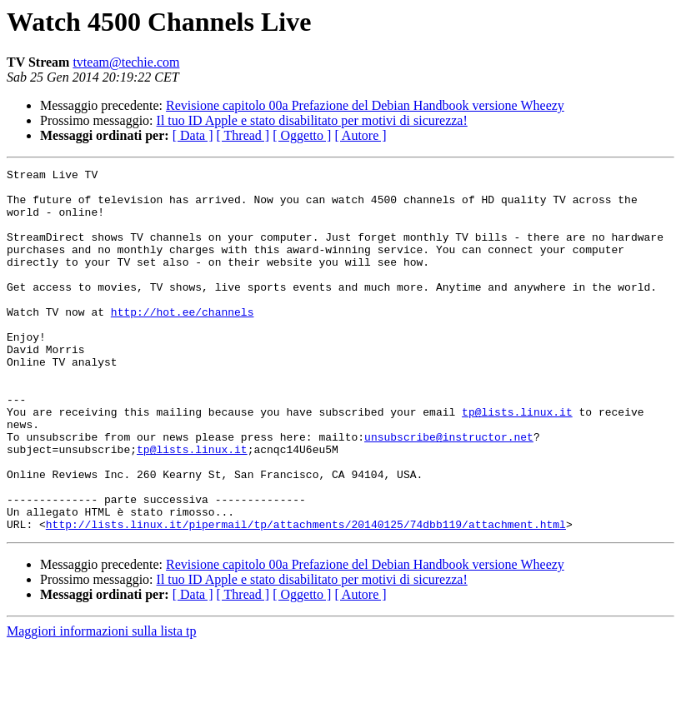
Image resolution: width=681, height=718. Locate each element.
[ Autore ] (360, 135)
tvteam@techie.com (126, 62)
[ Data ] (193, 135)
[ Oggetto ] (302, 135)
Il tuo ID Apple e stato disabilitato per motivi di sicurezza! (312, 120)
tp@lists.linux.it (517, 461)
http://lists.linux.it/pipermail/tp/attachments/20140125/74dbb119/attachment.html (306, 596)
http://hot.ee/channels (182, 341)
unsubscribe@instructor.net (448, 491)
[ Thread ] (243, 135)
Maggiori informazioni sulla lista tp (102, 703)
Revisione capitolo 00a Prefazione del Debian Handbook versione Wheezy (365, 105)
